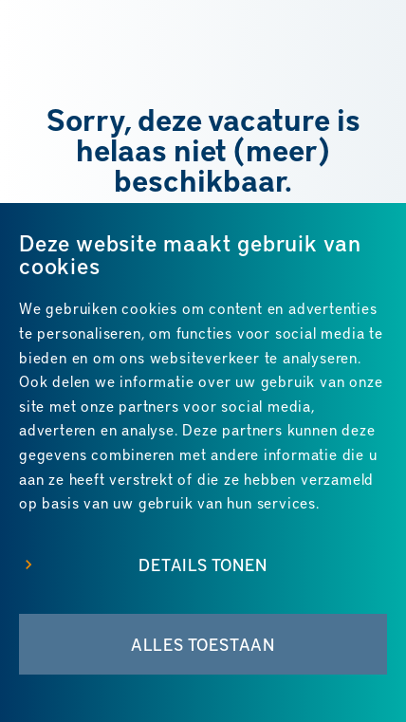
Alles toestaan (203, 644)
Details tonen (202, 564)
